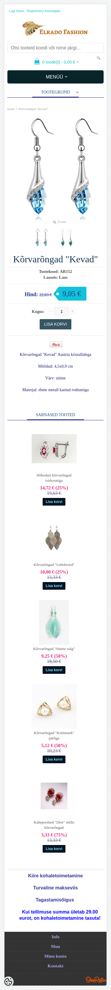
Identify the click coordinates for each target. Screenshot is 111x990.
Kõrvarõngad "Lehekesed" (53, 564)
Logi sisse (16, 11)
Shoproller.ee (96, 980)
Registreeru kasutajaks (44, 11)
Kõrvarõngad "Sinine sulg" (54, 648)
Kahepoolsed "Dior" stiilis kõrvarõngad (54, 825)
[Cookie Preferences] (8, 981)
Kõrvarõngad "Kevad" (33, 109)
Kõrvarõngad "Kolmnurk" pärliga (54, 735)
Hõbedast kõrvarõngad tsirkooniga (53, 478)
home (11, 109)
